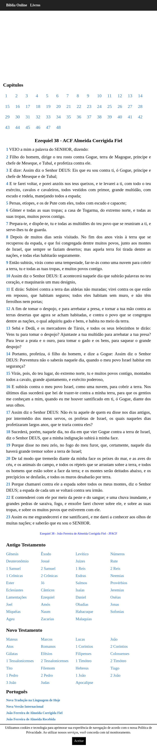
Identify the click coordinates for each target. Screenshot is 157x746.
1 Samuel (13, 568)
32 (38, 116)
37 (89, 116)
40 (120, 116)
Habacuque (84, 611)
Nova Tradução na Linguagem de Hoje (33, 700)
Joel (9, 604)
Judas (45, 682)
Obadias (82, 604)
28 (140, 106)
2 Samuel (48, 568)
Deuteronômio (17, 561)
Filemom (48, 668)
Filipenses (83, 653)
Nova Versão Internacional (24, 706)
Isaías (80, 590)
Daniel (81, 597)
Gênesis (12, 554)
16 (17, 106)
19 (48, 106)
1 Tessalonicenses (20, 661)
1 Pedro (12, 675)
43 (7, 127)
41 (130, 116)
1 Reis (80, 568)
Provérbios (118, 583)
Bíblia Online (16, 5)
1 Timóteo (84, 661)
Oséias (115, 597)
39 (109, 116)
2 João (115, 675)
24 (99, 106)
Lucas (80, 639)
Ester (10, 583)
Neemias (117, 575)
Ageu (10, 619)
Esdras (81, 575)
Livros (35, 5)
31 (28, 116)
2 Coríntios (119, 646)
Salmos (81, 583)
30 (17, 116)
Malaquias (84, 619)
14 (140, 95)
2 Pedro (47, 675)
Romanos (48, 646)
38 (99, 116)
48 (58, 127)
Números (117, 554)
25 (109, 106)
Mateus (12, 639)
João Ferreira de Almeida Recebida (30, 719)
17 (28, 106)
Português (16, 691)
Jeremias (117, 590)
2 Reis (115, 568)
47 (48, 127)
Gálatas (12, 653)
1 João (81, 675)
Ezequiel (47, 597)
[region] (78, 43)
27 (130, 106)
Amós (45, 604)
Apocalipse (84, 682)
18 (38, 106)
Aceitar (79, 741)
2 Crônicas (49, 575)
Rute (114, 561)
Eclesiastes (14, 590)
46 (38, 127)
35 (68, 116)
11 (109, 95)
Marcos (47, 639)
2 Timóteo (118, 661)
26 (120, 106)
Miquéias (13, 611)
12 (120, 95)
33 (48, 116)
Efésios (46, 653)
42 (140, 116)
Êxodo (46, 554)
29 (7, 116)
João (114, 639)
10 (99, 95)
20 (58, 106)
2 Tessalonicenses (54, 661)
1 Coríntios (84, 646)
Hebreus (82, 668)
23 (89, 106)
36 (79, 116)
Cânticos (48, 590)
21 (68, 106)
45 (28, 127)
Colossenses (119, 653)
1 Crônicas (14, 575)
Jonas (114, 604)
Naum (45, 611)
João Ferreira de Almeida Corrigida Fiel (34, 713)
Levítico (82, 554)
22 (79, 106)
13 (130, 95)
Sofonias (117, 611)
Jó (42, 583)
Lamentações (16, 597)
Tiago (114, 668)
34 (58, 116)
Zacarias (47, 619)
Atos (9, 646)
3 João (11, 682)
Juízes (80, 561)
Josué (45, 561)
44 (17, 127)
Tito (9, 668)
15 (7, 106)
